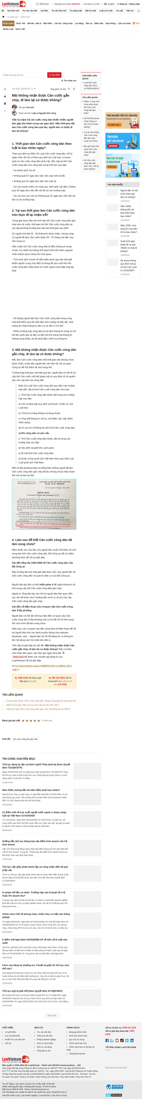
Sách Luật (20, 29)
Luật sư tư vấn (106, 11)
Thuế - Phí (20, 23)
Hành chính (8, 23)
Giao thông (111, 23)
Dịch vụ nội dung (44, 1047)
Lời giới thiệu (10, 1032)
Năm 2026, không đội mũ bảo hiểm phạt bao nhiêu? (31, 790)
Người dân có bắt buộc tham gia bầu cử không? (129, 193)
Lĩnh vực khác (124, 23)
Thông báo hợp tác (77, 1054)
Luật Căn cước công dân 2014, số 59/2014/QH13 (91, 86)
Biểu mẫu (98, 23)
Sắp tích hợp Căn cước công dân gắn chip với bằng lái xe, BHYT (38, 709)
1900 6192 (21, 678)
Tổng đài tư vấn (43, 1051)
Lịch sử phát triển (12, 1036)
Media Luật (8, 29)
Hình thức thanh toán (78, 1036)
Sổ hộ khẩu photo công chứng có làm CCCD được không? (91, 122)
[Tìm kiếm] (54, 75)
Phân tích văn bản (45, 1036)
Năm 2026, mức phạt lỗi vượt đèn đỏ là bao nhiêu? (129, 228)
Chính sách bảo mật (78, 1043)
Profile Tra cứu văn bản (15, 1039)
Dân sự (89, 23)
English (109, 4)
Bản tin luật (90, 11)
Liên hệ (8, 1043)
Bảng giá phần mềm (78, 1032)
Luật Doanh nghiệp (29, 1095)
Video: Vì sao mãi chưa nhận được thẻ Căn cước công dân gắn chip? (91, 107)
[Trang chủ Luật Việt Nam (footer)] (16, 1062)
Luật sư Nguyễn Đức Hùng (44, 113)
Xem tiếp (51, 1015)
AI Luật (119, 11)
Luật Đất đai (44, 1095)
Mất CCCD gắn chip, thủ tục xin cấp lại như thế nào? (33, 705)
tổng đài (32, 681)
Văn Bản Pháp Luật (10, 1095)
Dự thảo (44, 11)
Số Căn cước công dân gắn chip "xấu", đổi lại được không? (91, 164)
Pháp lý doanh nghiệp (46, 1039)
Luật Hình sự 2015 (59, 1095)
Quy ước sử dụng (76, 1039)
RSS (136, 23)
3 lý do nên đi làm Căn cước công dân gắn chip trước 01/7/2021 (91, 136)
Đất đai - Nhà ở (34, 23)
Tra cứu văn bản (29, 11)
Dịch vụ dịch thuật (45, 1043)
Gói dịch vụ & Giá (91, 4)
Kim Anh (30, 107)
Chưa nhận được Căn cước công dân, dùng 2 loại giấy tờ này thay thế (41, 701)
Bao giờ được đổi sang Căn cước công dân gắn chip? (91, 150)
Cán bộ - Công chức (63, 23)
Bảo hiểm (47, 23)
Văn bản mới (13, 11)
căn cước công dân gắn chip (25, 739)
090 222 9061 (57, 678)
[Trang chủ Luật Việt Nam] (14, 4)
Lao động (79, 23)
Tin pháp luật (76, 11)
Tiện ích (130, 11)
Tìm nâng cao (68, 80)
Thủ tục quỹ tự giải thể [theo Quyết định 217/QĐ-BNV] (32, 991)
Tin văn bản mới (58, 11)
